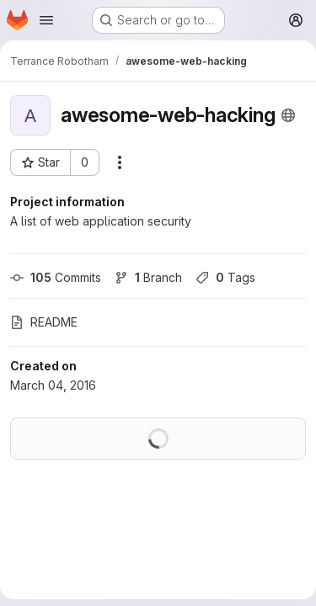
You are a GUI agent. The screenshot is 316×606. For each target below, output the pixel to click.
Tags (225, 277)
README (44, 322)
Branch (148, 277)
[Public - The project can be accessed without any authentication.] (288, 115)
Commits (55, 277)
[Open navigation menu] (46, 20)
